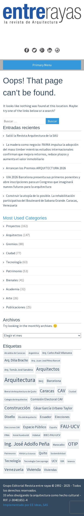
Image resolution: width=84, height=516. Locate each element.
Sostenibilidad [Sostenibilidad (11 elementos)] (58, 453)
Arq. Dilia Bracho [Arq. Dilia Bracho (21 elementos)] (16, 360)
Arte (9, 298)
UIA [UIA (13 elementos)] (62, 461)
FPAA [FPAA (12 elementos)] (6, 435)
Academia (12, 289)
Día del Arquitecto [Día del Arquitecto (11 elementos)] (27, 417)
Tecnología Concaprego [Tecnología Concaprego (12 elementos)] (36, 461)
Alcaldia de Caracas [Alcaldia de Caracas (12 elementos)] (14, 352)
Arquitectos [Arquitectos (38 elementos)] (47, 369)
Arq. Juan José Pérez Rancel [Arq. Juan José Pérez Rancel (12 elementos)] (45, 360)
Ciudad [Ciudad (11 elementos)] (72, 391)
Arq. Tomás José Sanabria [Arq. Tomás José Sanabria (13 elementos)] (18, 369)
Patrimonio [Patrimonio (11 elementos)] (10, 453)
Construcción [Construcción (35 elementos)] (17, 408)
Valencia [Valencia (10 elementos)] (71, 461)
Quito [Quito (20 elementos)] (43, 453)
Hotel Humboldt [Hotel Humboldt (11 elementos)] (21, 435)
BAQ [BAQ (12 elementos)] (41, 380)
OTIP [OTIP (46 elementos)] (73, 444)
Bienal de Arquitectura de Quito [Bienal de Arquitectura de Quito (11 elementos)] (20, 391)
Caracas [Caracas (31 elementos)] (47, 391)
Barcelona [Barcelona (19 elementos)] (54, 381)
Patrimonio (14, 271)
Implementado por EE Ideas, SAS (25, 505)
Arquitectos (14, 235)
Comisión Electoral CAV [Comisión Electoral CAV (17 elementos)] (47, 399)
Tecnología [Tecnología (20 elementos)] (12, 461)
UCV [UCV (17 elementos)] (54, 461)
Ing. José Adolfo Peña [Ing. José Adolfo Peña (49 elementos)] (27, 444)
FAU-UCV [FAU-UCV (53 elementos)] (69, 426)
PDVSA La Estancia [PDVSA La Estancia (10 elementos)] (27, 453)
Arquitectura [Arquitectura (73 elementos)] (19, 379)
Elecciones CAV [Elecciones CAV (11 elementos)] (12, 427)
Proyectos (13, 226)
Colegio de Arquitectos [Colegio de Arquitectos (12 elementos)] (15, 399)
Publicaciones (15, 307)
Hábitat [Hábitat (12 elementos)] (36, 435)
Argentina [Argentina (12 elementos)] (34, 352)
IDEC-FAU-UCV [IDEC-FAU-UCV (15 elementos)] (52, 435)
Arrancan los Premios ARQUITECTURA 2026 (36, 168)
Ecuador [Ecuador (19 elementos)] (45, 417)
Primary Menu (42, 65)
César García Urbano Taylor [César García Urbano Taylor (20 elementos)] (53, 408)
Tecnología (14, 262)
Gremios (12, 244)
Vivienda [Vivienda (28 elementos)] (34, 469)
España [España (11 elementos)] (53, 427)
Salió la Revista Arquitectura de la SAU (32, 136)
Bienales (12, 280)
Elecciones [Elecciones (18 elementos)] (62, 417)
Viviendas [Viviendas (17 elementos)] (50, 470)
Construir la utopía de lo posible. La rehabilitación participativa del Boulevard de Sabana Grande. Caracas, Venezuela (40, 200)
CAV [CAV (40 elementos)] (61, 391)
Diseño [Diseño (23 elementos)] (9, 416)
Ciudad (10, 253)
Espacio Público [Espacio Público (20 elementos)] (34, 427)
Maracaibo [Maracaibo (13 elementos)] (59, 444)
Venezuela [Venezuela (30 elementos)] (13, 469)
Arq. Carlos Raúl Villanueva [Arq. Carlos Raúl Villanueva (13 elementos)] (57, 353)
